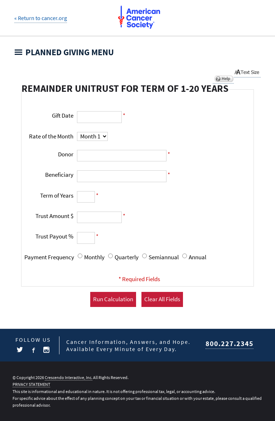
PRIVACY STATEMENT (31, 384)
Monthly (94, 257)
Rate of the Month (51, 136)
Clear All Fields (162, 299)
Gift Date (62, 115)
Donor (65, 154)
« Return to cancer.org (40, 18)
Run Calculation (113, 299)
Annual (197, 257)
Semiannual (164, 257)
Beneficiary (59, 175)
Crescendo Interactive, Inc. (68, 377)
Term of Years (56, 195)
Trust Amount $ (54, 216)
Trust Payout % (54, 236)
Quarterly (127, 257)
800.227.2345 (230, 344)
